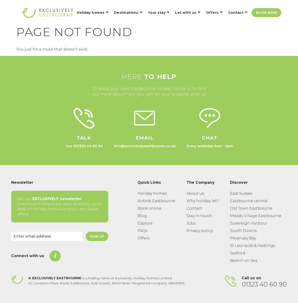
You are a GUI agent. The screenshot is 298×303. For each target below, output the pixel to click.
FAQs (142, 230)
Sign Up (97, 236)
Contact (194, 208)
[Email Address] (47, 236)
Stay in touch (199, 216)
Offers (143, 238)
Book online (150, 208)
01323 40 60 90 (264, 284)
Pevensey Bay (243, 238)
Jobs (191, 223)
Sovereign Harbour (248, 223)
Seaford (237, 253)
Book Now (266, 12)
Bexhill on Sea (243, 260)
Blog (142, 216)
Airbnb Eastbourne (156, 201)
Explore (145, 223)
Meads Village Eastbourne (255, 216)
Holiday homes (152, 193)
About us (195, 193)
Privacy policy (199, 230)
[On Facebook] (55, 256)
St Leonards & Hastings (252, 245)
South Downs (243, 230)
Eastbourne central (249, 201)
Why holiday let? (202, 201)
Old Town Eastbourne (251, 208)
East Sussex (241, 193)
